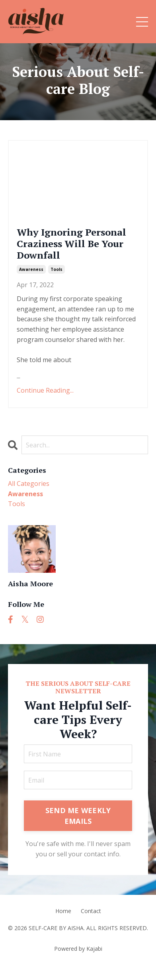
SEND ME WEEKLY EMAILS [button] (78, 816)
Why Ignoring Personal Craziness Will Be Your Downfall (71, 243)
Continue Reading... (45, 390)
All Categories (28, 483)
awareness (31, 269)
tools (56, 269)
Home (63, 911)
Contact (91, 911)
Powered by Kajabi (78, 948)
